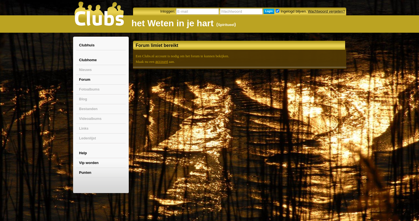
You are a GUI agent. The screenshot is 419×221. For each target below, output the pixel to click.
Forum (84, 79)
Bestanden (88, 109)
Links (84, 128)
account (161, 62)
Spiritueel (226, 25)
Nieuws (85, 70)
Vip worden (89, 163)
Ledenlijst (87, 138)
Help (83, 153)
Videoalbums (90, 119)
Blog (83, 99)
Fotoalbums (89, 89)
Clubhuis (87, 45)
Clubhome (88, 60)
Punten (85, 172)
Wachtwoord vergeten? (326, 11)
